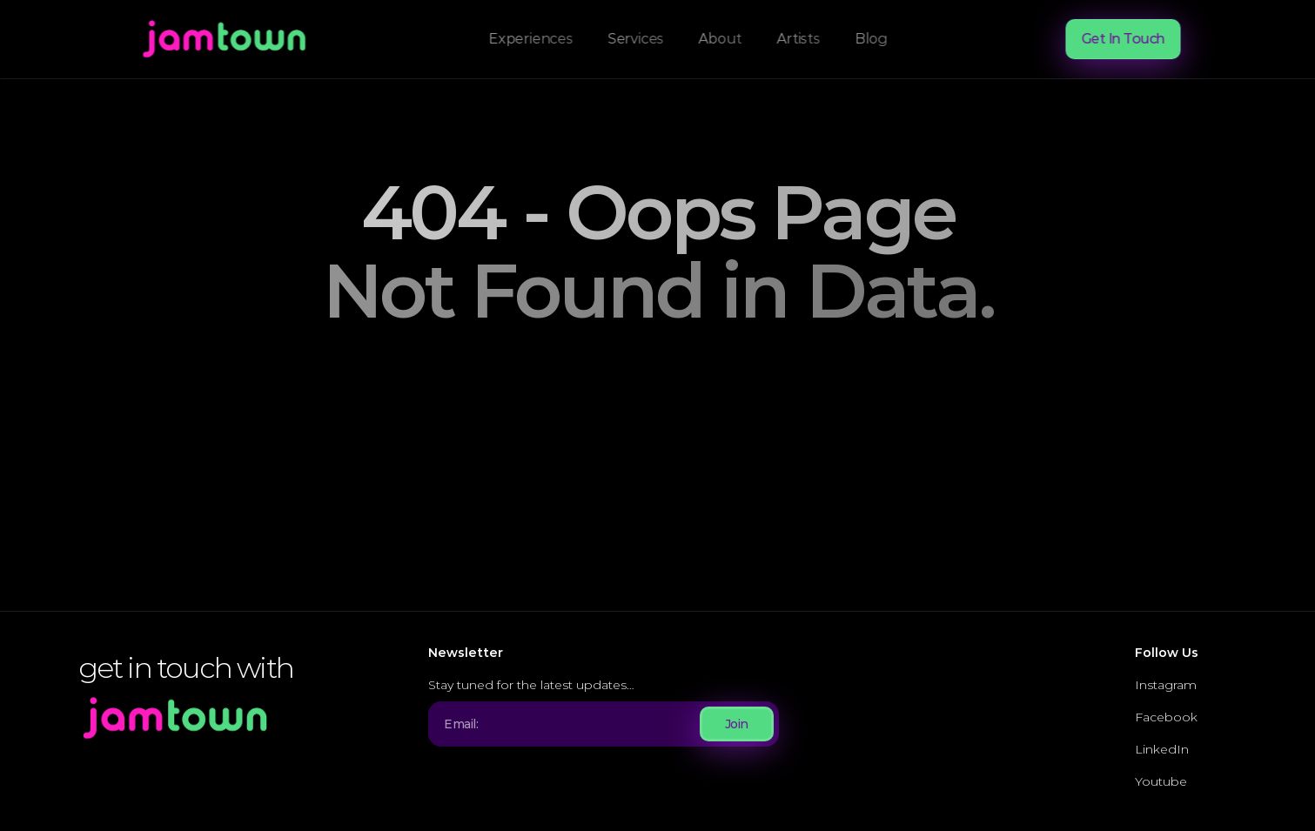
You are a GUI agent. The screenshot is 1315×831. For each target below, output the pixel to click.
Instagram (1166, 685)
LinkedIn (1162, 749)
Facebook (1166, 717)
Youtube (1161, 781)
